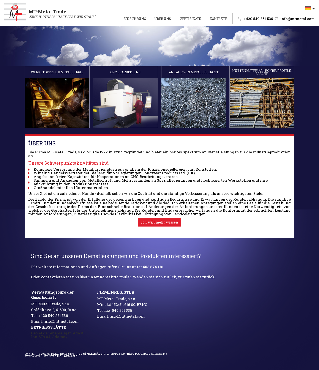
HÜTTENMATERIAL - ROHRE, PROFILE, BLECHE (262, 72)
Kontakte (218, 19)
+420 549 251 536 (258, 18)
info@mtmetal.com (297, 18)
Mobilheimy (159, 353)
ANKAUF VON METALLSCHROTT (194, 72)
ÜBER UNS (162, 19)
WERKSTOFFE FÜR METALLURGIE (57, 72)
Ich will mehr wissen (159, 222)
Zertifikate (190, 19)
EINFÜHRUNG (135, 19)
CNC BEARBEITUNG (125, 72)
